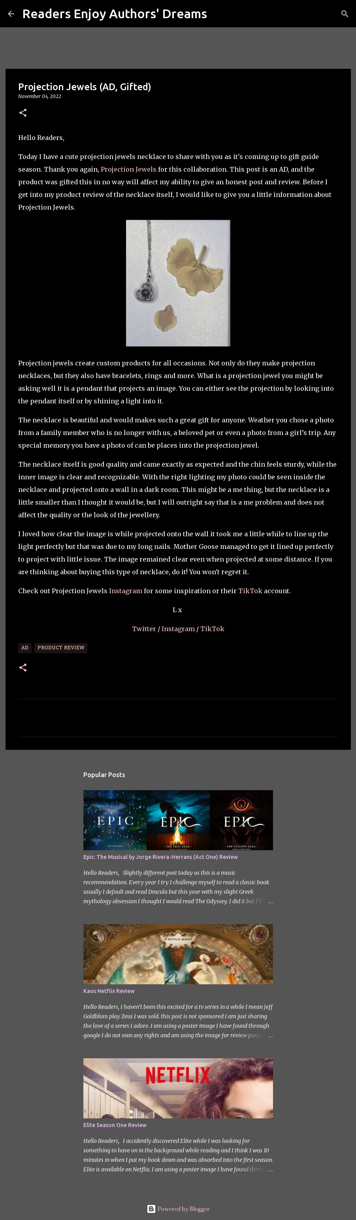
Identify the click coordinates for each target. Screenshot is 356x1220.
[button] (23, 113)
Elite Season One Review (115, 1125)
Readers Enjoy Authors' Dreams (114, 13)
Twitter (145, 629)
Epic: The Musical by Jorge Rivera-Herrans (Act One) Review (160, 857)
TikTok (250, 591)
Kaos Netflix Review (109, 991)
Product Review (61, 648)
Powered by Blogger (178, 1208)
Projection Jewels (128, 169)
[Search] (218, 13)
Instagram (125, 591)
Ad (24, 648)
